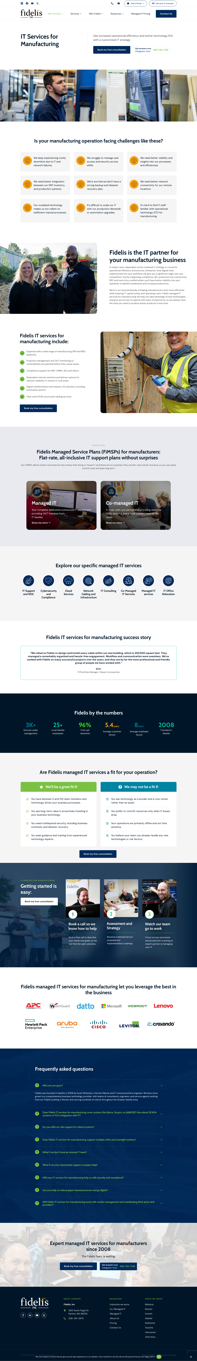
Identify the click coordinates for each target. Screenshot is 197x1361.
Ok (159, 1357)
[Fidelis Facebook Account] (27, 3)
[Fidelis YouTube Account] (32, 3)
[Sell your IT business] (162, 3)
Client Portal (137, 3)
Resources (117, 13)
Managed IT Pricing (140, 13)
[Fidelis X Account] (37, 3)
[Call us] (112, 3)
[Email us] (119, 3)
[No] (191, 1357)
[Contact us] (166, 14)
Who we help (55, 13)
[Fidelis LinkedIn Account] (22, 3)
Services (76, 13)
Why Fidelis (96, 13)
